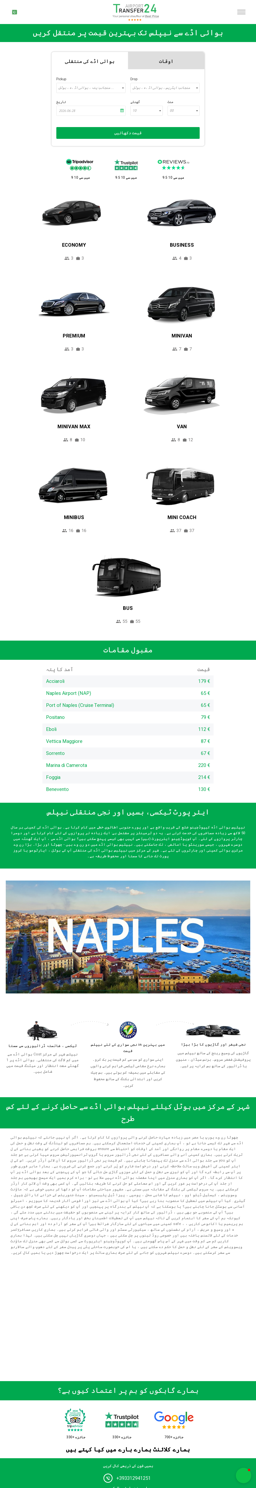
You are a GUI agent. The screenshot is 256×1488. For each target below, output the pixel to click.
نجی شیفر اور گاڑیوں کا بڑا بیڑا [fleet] (213, 1044)
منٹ (170, 101)
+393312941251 (133, 1478)
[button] (243, 1475)
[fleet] (213, 1031)
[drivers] (43, 1030)
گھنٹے (135, 101)
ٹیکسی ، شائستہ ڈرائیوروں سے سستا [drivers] (42, 1045)
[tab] (90, 60)
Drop (134, 79)
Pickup (61, 79)
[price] (128, 1030)
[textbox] (91, 88)
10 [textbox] (134, 110)
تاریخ (61, 101)
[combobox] (91, 88)
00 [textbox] (172, 110)
